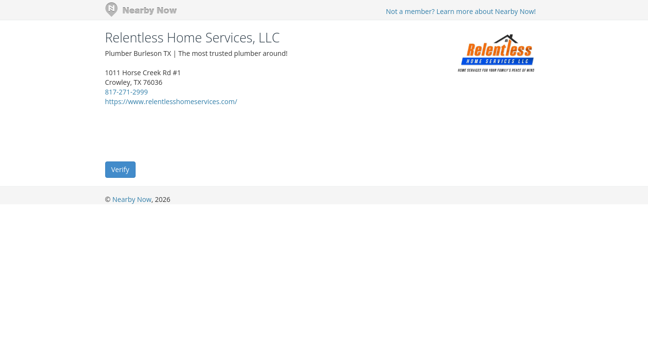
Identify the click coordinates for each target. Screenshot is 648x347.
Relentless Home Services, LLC (192, 37)
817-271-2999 (126, 91)
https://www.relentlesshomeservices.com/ (171, 101)
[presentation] (178, 133)
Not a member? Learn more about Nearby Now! (461, 11)
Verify (120, 169)
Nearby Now (132, 199)
